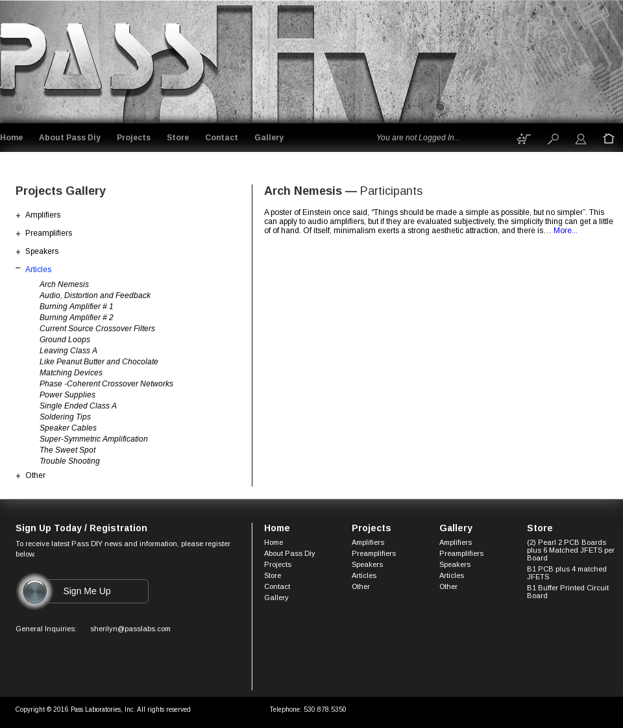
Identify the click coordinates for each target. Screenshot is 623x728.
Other (35, 475)
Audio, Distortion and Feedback (95, 295)
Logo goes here (103, 59)
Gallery (269, 137)
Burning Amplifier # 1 (77, 306)
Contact (221, 137)
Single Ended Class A (78, 405)
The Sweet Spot (67, 450)
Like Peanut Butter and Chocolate (99, 361)
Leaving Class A (68, 350)
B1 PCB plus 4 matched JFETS (567, 573)
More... (566, 230)
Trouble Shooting (70, 461)
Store (178, 137)
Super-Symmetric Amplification (94, 439)
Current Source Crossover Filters (97, 328)
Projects (134, 137)
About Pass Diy (70, 137)
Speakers (41, 251)
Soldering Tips (65, 416)
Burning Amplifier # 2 (77, 317)
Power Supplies (67, 394)
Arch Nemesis (64, 284)
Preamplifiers (48, 233)
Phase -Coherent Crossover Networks (106, 383)
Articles (38, 269)
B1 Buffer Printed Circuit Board (568, 591)
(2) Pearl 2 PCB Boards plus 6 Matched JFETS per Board (571, 550)
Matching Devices (71, 372)
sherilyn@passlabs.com (130, 629)
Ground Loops (65, 339)
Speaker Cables (68, 428)
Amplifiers (42, 215)
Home (11, 137)
